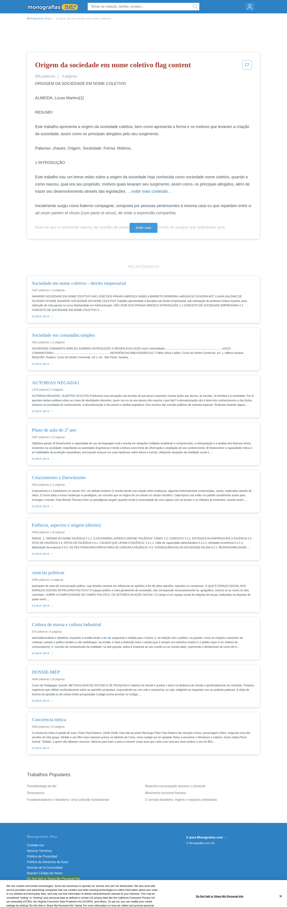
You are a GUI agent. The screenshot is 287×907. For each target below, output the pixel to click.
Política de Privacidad (42, 856)
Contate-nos (35, 845)
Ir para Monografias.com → (206, 837)
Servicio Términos (39, 850)
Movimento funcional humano (165, 793)
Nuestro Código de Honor (45, 873)
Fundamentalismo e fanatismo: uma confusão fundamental (68, 799)
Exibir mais (143, 227)
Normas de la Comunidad (45, 867)
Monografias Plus (39, 18)
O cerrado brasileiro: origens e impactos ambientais (181, 799)
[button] (247, 66)
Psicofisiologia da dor (42, 786)
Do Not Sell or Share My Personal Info (53, 878)
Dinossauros (35, 793)
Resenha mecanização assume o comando (175, 786)
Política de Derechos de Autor (48, 862)
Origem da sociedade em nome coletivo (83, 18)
